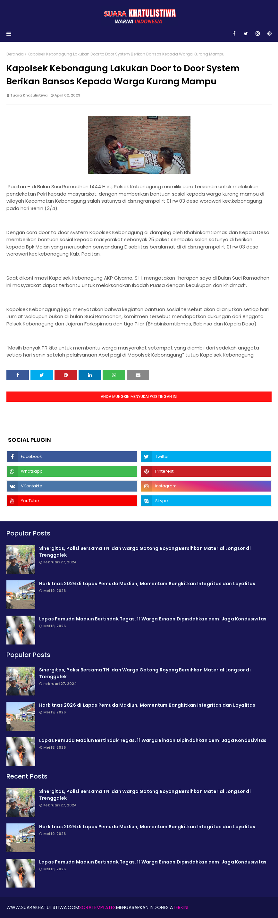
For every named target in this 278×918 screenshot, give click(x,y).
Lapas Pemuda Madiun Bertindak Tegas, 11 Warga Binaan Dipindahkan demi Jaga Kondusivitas (152, 619)
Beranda (15, 54)
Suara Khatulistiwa (28, 95)
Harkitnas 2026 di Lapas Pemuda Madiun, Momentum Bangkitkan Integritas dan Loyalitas (147, 583)
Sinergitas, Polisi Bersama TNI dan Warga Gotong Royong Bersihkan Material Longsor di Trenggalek (145, 551)
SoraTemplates (97, 907)
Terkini (180, 907)
